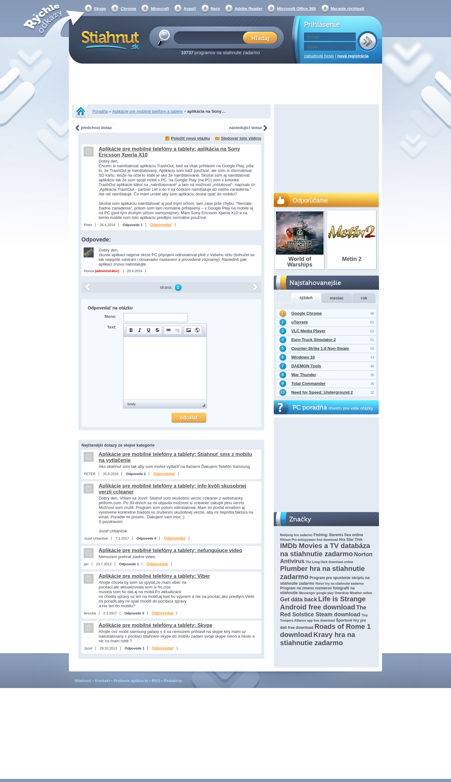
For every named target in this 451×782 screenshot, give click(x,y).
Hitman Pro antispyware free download (309, 539)
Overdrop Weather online (353, 593)
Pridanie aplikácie (131, 680)
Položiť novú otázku (190, 138)
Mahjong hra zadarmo (296, 535)
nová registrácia (353, 56)
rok (364, 298)
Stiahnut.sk (109, 40)
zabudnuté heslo (319, 56)
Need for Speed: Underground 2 (322, 392)
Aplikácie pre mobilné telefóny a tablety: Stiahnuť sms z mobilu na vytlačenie (175, 457)
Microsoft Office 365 (296, 8)
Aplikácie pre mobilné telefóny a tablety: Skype (155, 625)
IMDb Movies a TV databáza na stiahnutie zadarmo (325, 550)
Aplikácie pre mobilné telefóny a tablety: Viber (154, 576)
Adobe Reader (248, 8)
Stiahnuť (83, 680)
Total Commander (308, 383)
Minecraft (160, 8)
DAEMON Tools (306, 366)
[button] (131, 330)
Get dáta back (298, 599)
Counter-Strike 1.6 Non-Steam (320, 348)
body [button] (131, 404)
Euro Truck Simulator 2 (313, 339)
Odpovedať (161, 224)
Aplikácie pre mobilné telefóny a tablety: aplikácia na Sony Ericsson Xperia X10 (169, 152)
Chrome (128, 8)
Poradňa (100, 111)
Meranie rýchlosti (347, 8)
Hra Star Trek (350, 539)
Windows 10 (303, 357)
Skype (100, 8)
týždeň (306, 297)
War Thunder (303, 374)
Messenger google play (316, 593)
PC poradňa (333, 407)
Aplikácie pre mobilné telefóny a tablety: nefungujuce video (170, 550)
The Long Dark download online (329, 562)
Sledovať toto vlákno (241, 138)
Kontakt (102, 680)
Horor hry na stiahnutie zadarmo (339, 583)
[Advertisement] (225, 84)
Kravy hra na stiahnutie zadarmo (317, 639)
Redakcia (173, 680)
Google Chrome (306, 313)
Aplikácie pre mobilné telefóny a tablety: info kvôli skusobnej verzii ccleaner (172, 489)
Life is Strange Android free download (322, 603)
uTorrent (299, 322)
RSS (156, 680)
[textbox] (210, 37)
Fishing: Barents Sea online (338, 535)
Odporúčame (310, 200)
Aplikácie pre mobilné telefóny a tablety (147, 111)
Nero (215, 8)
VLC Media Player (308, 331)
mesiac (337, 298)
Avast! (190, 8)
